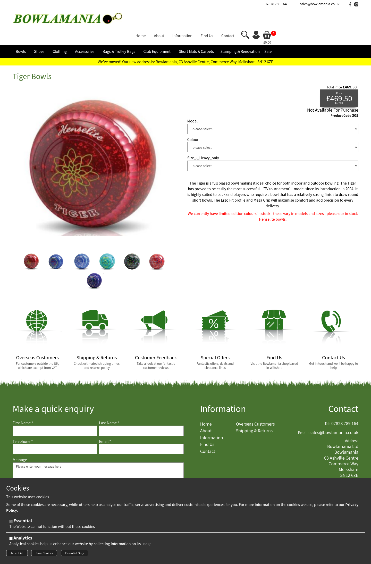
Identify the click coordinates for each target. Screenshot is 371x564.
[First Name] (55, 412)
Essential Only (74, 554)
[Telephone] (55, 431)
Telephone (23, 422)
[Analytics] (11, 540)
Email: (303, 414)
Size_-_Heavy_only (203, 139)
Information (223, 390)
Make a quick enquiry (53, 390)
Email (105, 422)
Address (351, 422)
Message (20, 441)
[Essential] (11, 523)
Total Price (334, 69)
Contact (343, 390)
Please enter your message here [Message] (98, 469)
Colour (193, 121)
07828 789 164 (276, 3)
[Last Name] (141, 412)
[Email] (141, 431)
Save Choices (44, 554)
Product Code (341, 97)
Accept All (17, 554)
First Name (23, 404)
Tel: (328, 405)
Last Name (109, 404)
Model (192, 102)
